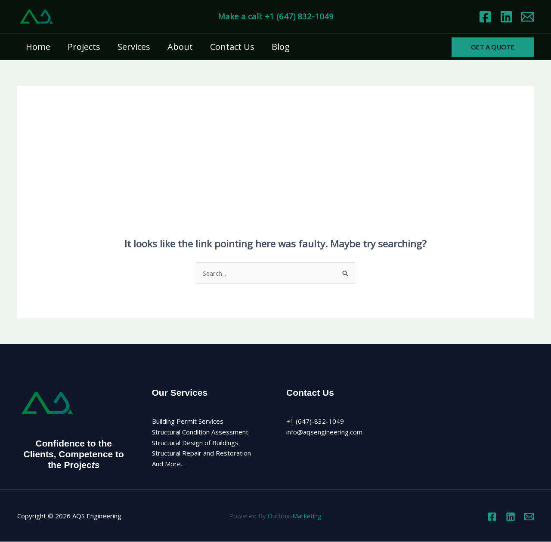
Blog (281, 46)
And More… (169, 464)
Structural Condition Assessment (200, 432)
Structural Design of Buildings (195, 442)
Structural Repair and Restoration (201, 453)
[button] (493, 47)
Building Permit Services (187, 421)
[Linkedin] (506, 16)
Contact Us (232, 46)
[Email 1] (527, 16)
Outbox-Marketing (294, 516)
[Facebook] (485, 16)
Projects (84, 46)
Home (38, 46)
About (180, 46)
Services (134, 46)
